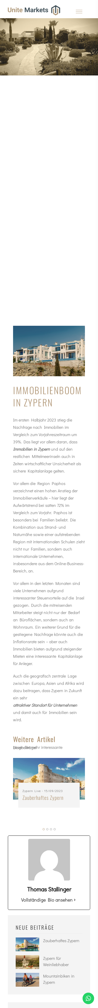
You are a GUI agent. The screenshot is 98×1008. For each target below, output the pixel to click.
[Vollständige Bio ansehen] (75, 899)
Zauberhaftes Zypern (43, 797)
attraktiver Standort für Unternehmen (45, 705)
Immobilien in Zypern (31, 449)
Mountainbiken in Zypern (58, 979)
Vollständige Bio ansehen (47, 900)
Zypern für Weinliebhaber (56, 961)
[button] (43, 829)
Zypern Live (31, 791)
